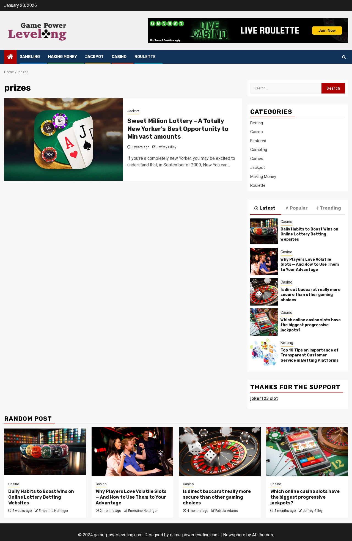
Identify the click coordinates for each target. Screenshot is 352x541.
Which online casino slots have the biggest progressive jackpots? (310, 325)
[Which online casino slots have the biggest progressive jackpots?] (264, 322)
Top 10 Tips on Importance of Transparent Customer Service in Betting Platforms (309, 355)
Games (256, 158)
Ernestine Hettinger (53, 511)
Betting (256, 122)
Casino (119, 56)
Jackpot (94, 56)
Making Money (62, 56)
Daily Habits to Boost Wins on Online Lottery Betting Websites (309, 234)
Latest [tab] (264, 208)
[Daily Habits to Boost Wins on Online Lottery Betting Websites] (264, 231)
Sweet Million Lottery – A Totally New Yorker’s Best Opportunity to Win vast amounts (178, 128)
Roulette (145, 56)
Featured (258, 140)
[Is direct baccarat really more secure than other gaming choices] (264, 292)
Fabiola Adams (226, 511)
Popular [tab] (296, 208)
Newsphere (234, 534)
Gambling (30, 56)
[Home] (10, 57)
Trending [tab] (329, 208)
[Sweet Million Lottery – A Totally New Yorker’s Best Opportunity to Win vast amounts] (63, 139)
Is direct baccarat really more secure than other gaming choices (310, 294)
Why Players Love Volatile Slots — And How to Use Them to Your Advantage (309, 264)
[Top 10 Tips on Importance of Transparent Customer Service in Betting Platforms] (264, 352)
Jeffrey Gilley (166, 147)
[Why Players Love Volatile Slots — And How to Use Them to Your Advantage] (264, 261)
